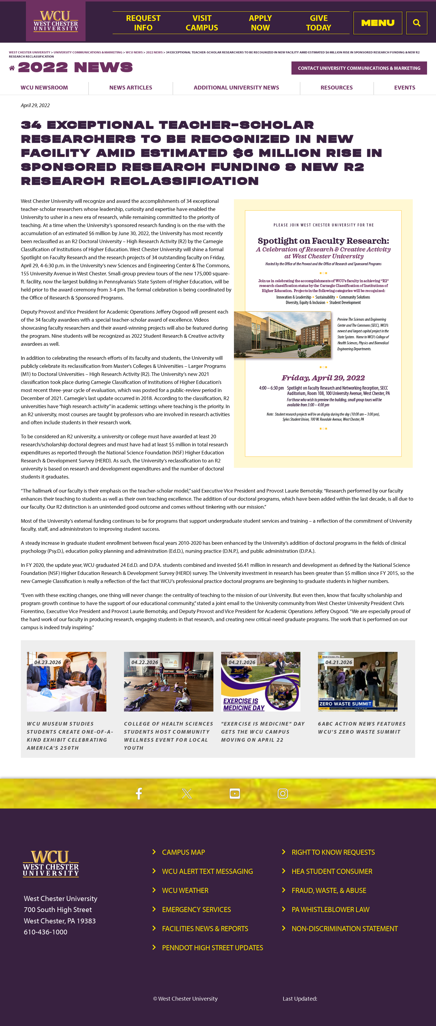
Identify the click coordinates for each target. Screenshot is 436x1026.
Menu (378, 22)
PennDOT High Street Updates (212, 947)
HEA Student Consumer (332, 871)
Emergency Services (196, 909)
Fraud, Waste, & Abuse (329, 890)
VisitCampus (202, 22)
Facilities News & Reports (205, 928)
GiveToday (318, 22)
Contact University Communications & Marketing (359, 68)
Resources (337, 87)
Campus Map (183, 852)
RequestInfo (143, 22)
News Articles (130, 87)
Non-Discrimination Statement (345, 928)
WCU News (134, 52)
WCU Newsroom (44, 87)
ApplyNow (260, 22)
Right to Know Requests (333, 852)
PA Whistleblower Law (331, 909)
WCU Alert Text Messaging (207, 871)
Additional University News (236, 87)
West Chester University (29, 52)
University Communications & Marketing (88, 52)
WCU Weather (185, 890)
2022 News (154, 52)
